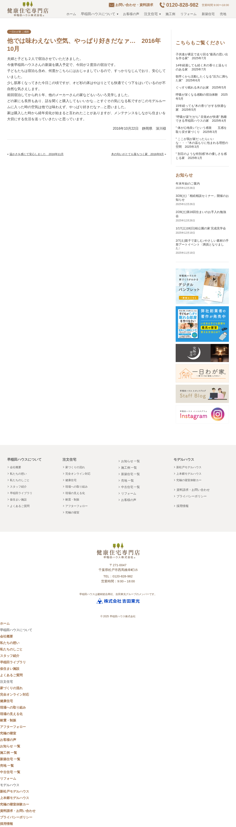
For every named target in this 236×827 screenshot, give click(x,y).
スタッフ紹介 (18, 486)
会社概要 (15, 467)
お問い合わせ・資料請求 (134, 5)
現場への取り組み (76, 486)
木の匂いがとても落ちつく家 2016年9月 (137, 154)
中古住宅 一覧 (130, 487)
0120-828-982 (182, 5)
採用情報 (183, 506)
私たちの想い (18, 473)
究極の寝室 (72, 512)
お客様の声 (131, 14)
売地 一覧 (127, 480)
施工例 (170, 14)
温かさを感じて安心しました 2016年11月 (36, 154)
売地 (223, 14)
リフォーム (188, 14)
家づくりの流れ (75, 467)
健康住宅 (71, 480)
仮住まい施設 (18, 499)
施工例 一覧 (129, 467)
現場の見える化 (75, 493)
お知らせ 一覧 (130, 461)
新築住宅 (208, 14)
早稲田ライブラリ (21, 493)
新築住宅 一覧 (130, 474)
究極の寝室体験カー (189, 480)
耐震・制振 (72, 499)
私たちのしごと (20, 480)
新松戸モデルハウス (189, 467)
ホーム (71, 14)
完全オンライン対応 (78, 473)
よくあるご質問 (20, 506)
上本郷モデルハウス (189, 473)
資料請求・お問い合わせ (193, 489)
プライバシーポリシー (192, 496)
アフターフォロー (76, 506)
